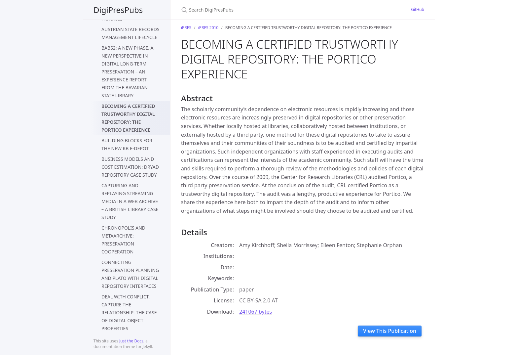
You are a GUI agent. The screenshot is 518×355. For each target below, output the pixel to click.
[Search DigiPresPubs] (259, 10)
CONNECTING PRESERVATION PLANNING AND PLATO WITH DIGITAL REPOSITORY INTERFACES (130, 274)
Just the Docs (131, 341)
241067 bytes (255, 311)
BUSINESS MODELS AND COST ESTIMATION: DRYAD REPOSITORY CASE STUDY (130, 167)
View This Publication (389, 330)
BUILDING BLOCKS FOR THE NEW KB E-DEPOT (126, 144)
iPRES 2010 (208, 27)
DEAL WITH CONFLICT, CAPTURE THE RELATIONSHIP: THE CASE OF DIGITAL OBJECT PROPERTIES (129, 312)
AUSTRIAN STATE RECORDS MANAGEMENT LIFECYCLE (130, 33)
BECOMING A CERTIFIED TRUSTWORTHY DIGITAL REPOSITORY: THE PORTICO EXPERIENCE (128, 118)
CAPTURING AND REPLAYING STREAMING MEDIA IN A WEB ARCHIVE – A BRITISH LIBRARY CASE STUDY (129, 201)
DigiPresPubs (118, 9)
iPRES (186, 27)
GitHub (417, 9)
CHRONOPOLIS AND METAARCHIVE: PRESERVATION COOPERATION (123, 240)
